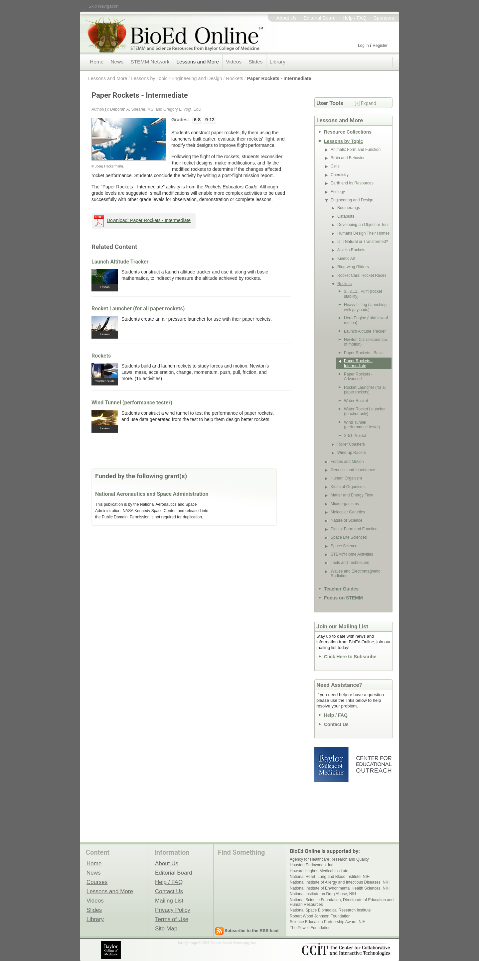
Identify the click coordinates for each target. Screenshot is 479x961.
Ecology (338, 191)
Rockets (234, 78)
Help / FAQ (355, 18)
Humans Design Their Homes (363, 233)
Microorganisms (345, 503)
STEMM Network (149, 61)
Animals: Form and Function (356, 149)
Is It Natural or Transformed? (362, 241)
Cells (335, 166)
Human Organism (346, 478)
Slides (255, 61)
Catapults (345, 216)
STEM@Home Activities (352, 554)
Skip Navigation (103, 6)
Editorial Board (319, 18)
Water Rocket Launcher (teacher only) (365, 411)
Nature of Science (346, 520)
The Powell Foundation (310, 927)
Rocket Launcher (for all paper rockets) (138, 308)
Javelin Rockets (351, 250)
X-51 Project (355, 435)
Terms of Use (171, 919)
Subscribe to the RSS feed (252, 930)
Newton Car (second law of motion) (366, 342)
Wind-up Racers (351, 452)
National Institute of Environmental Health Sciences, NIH (340, 888)
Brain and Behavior (348, 158)
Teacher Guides (341, 588)
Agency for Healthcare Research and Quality (329, 859)
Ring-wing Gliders (353, 267)
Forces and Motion (347, 461)
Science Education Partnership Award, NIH (328, 921)
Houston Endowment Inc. (312, 865)
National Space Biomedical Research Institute (330, 910)
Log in (363, 45)
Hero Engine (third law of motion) (366, 320)
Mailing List (169, 901)
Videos (233, 61)
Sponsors (384, 18)
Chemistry (340, 174)
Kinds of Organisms (348, 486)
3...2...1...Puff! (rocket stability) (363, 293)
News (116, 61)
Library (277, 61)
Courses (96, 882)
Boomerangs (348, 207)
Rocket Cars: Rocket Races (361, 275)
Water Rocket (356, 400)
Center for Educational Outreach (373, 764)
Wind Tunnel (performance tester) (131, 402)
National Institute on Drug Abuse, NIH (323, 894)
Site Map (166, 928)
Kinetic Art (346, 258)
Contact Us (336, 724)
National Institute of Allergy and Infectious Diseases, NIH (340, 882)
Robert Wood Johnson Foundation (320, 916)
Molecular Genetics (348, 512)
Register (380, 45)
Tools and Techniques (350, 562)
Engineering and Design (196, 78)
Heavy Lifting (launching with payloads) (365, 307)
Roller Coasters (351, 444)
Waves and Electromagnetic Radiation (355, 573)
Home (96, 61)
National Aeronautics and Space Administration (151, 494)
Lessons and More (197, 61)
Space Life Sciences (349, 537)
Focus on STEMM (343, 597)
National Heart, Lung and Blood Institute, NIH (330, 876)
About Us (286, 18)
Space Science (344, 546)
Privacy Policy (172, 910)
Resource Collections (348, 132)
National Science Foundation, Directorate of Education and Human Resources (342, 902)
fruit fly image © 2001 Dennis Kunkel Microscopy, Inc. (217, 943)
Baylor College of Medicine (332, 764)
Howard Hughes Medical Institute (319, 871)
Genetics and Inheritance (353, 470)
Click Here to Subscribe (350, 656)
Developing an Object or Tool (363, 224)
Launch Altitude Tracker (119, 262)
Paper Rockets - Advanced (358, 376)
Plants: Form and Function (354, 529)
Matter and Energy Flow (352, 495)
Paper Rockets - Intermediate (279, 78)
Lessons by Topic (149, 78)
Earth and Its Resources (352, 183)
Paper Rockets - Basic (364, 353)
